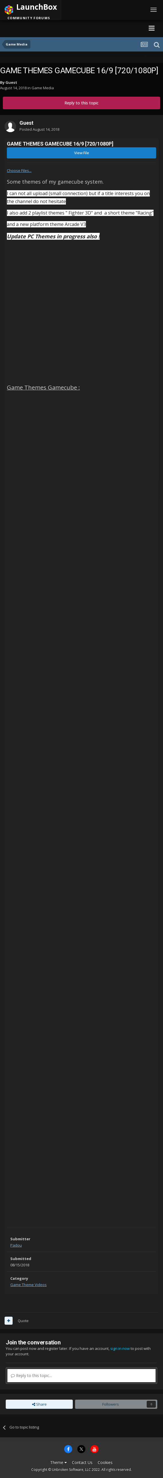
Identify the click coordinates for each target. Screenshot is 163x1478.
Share (39, 1404)
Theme (58, 1462)
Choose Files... (19, 170)
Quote (23, 1320)
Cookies (105, 1462)
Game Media (43, 87)
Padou (16, 1245)
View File (81, 152)
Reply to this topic (81, 103)
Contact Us (82, 1462)
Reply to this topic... (31, 1375)
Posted (39, 129)
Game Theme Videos (28, 1284)
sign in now (120, 1348)
